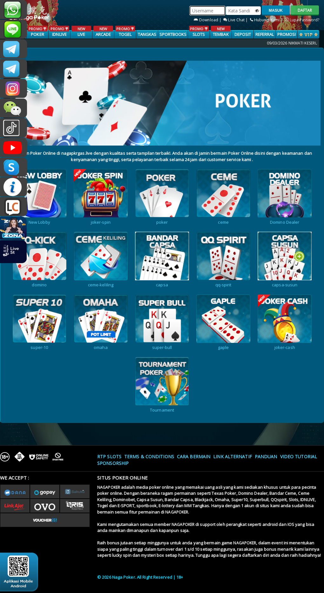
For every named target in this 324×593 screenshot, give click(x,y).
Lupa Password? (302, 20)
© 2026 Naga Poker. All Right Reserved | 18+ (140, 577)
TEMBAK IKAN (220, 35)
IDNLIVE (59, 31)
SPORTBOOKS (173, 34)
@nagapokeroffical (13, 127)
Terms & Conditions (149, 456)
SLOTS (198, 31)
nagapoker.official (13, 88)
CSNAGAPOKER (13, 48)
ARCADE (103, 31)
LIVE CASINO (81, 35)
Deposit (242, 34)
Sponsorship (113, 463)
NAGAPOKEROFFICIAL (13, 147)
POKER (37, 31)
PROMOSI (286, 34)
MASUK (276, 10)
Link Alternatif (232, 456)
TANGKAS (147, 34)
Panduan (266, 456)
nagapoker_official (13, 29)
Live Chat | (236, 20)
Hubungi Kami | (267, 20)
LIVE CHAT (13, 206)
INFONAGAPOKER (13, 186)
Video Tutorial (298, 456)
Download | (207, 20)
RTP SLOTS (109, 456)
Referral (264, 34)
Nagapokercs (13, 68)
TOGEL (125, 31)
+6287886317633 (13, 9)
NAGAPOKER (108, 487)
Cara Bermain (193, 456)
